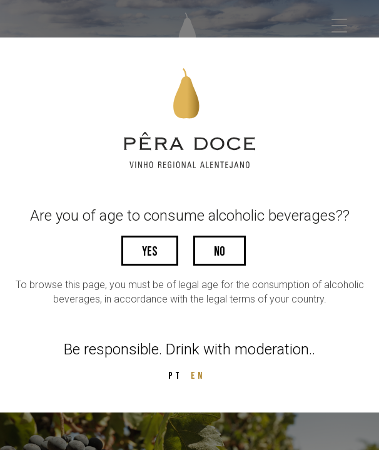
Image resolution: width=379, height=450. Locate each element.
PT (175, 376)
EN (198, 376)
